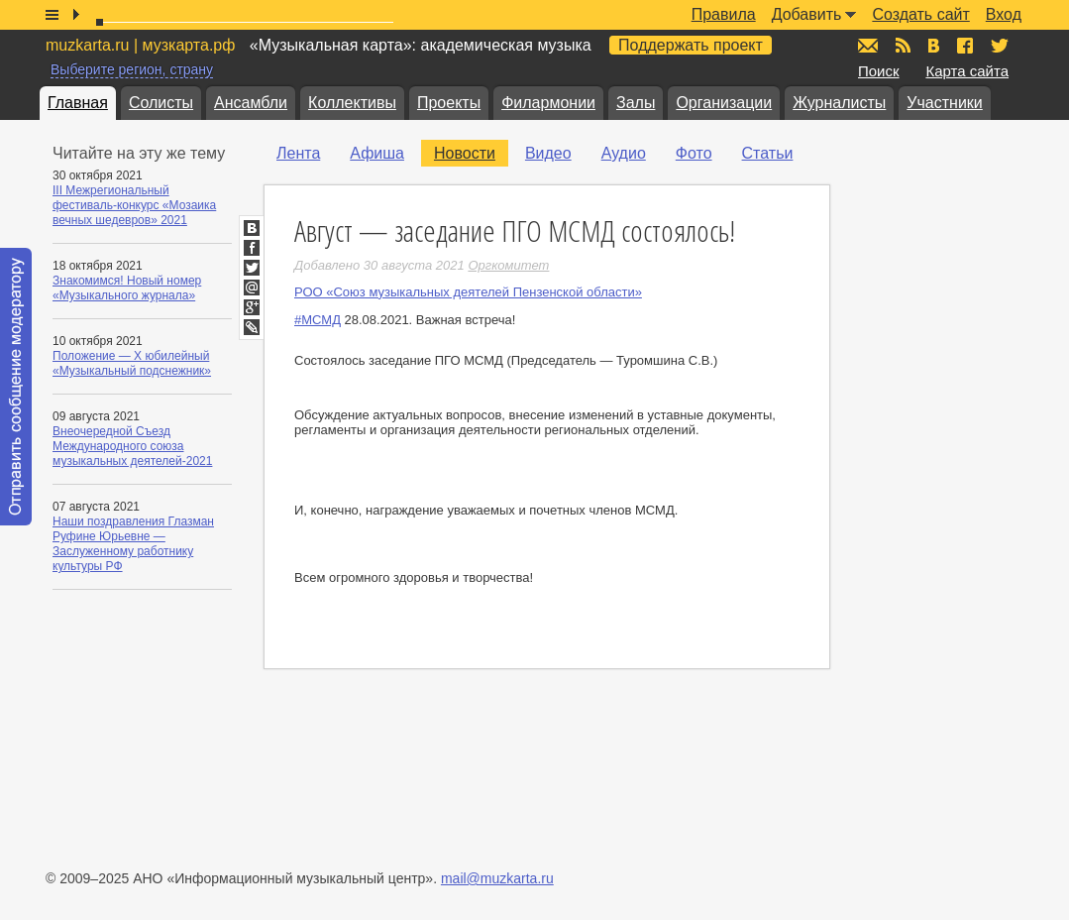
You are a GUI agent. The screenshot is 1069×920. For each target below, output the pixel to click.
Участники (944, 102)
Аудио (623, 153)
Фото (694, 153)
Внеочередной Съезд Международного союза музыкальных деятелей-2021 (132, 446)
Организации (724, 102)
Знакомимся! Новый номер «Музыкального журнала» (127, 288)
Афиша (377, 153)
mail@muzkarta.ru (497, 878)
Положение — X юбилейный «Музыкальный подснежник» (132, 363)
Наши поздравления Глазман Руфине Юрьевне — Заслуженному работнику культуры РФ (133, 544)
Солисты (161, 102)
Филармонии (548, 102)
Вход (1003, 14)
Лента (298, 153)
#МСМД (317, 319)
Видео (548, 153)
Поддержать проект (690, 45)
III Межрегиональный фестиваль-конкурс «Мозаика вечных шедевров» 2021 (134, 205)
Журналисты (839, 102)
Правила (724, 14)
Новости (464, 153)
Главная (78, 102)
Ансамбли (250, 102)
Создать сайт (920, 14)
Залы (635, 102)
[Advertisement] (949, 437)
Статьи (768, 153)
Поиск (879, 70)
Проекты (449, 102)
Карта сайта (967, 70)
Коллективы (352, 102)
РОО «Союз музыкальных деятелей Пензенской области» (468, 292)
